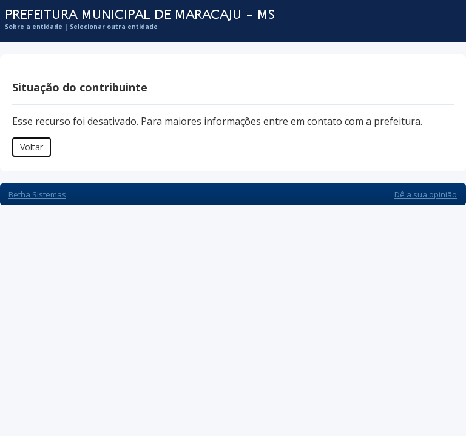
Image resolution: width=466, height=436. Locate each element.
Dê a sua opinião (425, 194)
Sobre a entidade (33, 26)
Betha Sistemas (37, 194)
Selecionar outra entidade (114, 26)
